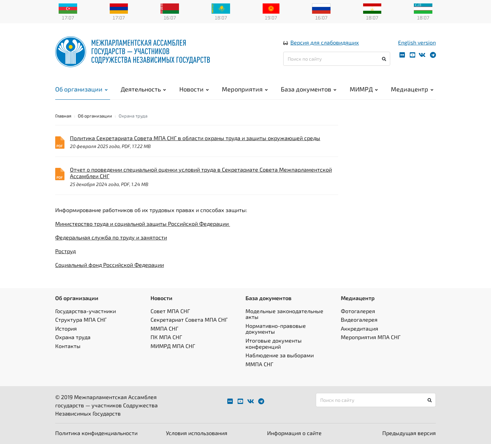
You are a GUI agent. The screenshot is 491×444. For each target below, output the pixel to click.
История (66, 328)
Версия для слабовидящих (324, 42)
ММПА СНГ (164, 328)
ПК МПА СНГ (166, 337)
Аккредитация (359, 328)
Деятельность (143, 89)
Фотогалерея (358, 311)
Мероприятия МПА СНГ (370, 337)
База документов (308, 89)
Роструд (65, 251)
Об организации (81, 89)
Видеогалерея (359, 319)
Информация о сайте (294, 433)
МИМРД (364, 89)
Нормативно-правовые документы (276, 328)
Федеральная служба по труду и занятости (111, 237)
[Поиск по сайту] (336, 59)
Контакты (68, 346)
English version (417, 42)
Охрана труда (73, 337)
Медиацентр (412, 89)
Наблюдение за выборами (280, 355)
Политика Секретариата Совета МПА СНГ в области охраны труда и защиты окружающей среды (195, 138)
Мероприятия (245, 89)
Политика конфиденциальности (96, 433)
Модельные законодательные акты (284, 314)
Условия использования (196, 433)
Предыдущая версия (409, 433)
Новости (194, 89)
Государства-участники (85, 311)
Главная (63, 116)
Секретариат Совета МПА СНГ (189, 319)
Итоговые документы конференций (274, 343)
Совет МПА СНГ (170, 311)
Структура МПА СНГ (81, 319)
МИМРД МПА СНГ (173, 346)
